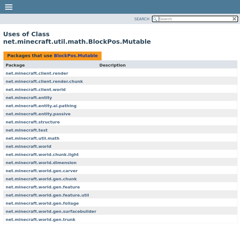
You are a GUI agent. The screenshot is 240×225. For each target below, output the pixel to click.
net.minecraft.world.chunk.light (42, 154)
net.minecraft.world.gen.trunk (40, 219)
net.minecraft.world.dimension (41, 162)
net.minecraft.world (28, 146)
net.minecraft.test (27, 130)
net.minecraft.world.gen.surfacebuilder (51, 211)
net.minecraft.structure (33, 122)
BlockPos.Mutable (76, 55)
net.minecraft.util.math (32, 138)
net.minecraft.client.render (37, 73)
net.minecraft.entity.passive (38, 114)
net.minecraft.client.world (36, 89)
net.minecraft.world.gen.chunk (41, 179)
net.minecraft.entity (29, 97)
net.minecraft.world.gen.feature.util (47, 195)
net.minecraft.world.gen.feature (43, 187)
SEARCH (142, 19)
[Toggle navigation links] (8, 7)
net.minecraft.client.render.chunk (44, 81)
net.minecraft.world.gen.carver (42, 170)
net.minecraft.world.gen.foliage (42, 203)
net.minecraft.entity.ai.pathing (41, 105)
